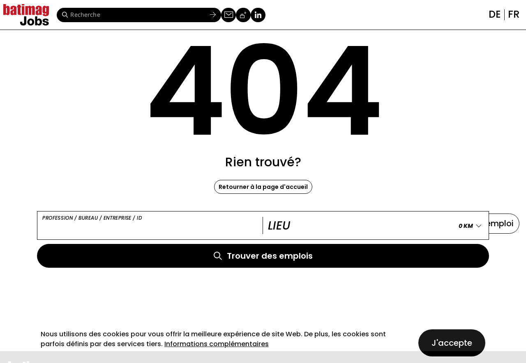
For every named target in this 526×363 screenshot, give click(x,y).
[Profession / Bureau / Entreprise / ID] (150, 225)
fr (513, 14)
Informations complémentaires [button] (216, 344)
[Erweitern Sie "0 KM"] (471, 225)
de (495, 14)
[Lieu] (373, 225)
